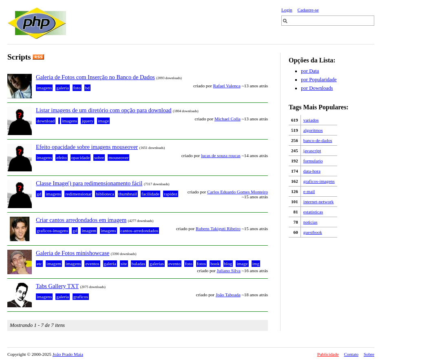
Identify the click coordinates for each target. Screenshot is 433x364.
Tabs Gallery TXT (57, 286)
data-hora (311, 171)
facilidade (150, 193)
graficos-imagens (319, 181)
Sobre (369, 354)
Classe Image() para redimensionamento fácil (89, 183)
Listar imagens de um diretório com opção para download (103, 110)
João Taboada (228, 294)
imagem (89, 230)
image (103, 120)
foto (77, 87)
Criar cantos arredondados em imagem (81, 220)
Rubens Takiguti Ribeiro (218, 228)
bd (87, 87)
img (255, 263)
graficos (80, 296)
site (124, 263)
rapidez (170, 193)
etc (39, 263)
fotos (201, 263)
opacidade (80, 157)
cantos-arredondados (140, 230)
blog (228, 263)
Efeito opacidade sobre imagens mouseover (87, 147)
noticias (310, 222)
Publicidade (328, 354)
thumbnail (128, 193)
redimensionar (78, 193)
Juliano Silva (229, 270)
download (46, 120)
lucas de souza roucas (221, 155)
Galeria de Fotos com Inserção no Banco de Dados (95, 77)
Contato (351, 354)
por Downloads (317, 88)
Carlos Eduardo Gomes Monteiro (237, 191)
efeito (61, 157)
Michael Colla (227, 118)
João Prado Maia (68, 354)
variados (311, 120)
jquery (87, 120)
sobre (99, 157)
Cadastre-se (308, 9)
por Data (310, 71)
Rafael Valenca (227, 85)
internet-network (318, 201)
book (214, 263)
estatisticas (313, 211)
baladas (139, 263)
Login (286, 9)
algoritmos (313, 130)
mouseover (118, 157)
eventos (92, 263)
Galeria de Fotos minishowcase (72, 253)
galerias (157, 263)
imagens (44, 87)
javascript (312, 150)
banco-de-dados (317, 140)
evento (174, 263)
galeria (62, 87)
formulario (313, 160)
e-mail (309, 191)
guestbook (312, 232)
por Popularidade (319, 79)
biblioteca (105, 193)
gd (39, 193)
